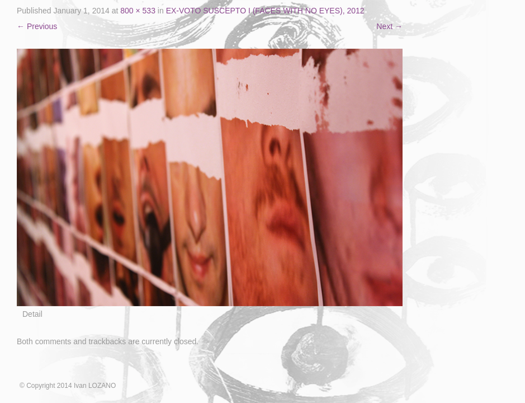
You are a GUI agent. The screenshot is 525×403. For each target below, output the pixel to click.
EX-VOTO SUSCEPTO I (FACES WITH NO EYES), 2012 (265, 10)
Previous (37, 26)
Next (389, 26)
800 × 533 (137, 10)
